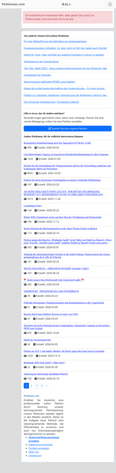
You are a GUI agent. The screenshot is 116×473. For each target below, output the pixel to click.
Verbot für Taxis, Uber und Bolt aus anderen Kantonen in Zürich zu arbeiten (64, 55)
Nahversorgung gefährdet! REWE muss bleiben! (49, 82)
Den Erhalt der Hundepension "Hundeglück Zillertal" (51, 102)
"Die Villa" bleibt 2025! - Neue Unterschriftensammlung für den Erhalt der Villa (65, 68)
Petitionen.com (13, 4)
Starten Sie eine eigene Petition (67, 128)
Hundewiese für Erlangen (37, 75)
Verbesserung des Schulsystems (41, 61)
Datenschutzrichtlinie (41, 444)
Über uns (34, 452)
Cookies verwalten (39, 448)
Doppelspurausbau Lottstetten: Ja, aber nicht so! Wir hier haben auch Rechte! (65, 48)
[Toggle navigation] (110, 4)
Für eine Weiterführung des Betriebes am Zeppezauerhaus (55, 41)
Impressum (35, 455)
